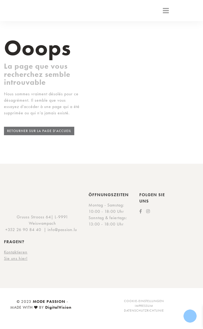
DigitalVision (58, 307)
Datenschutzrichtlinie (144, 310)
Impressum (144, 306)
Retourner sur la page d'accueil (39, 131)
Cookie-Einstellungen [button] (144, 301)
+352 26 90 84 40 (23, 229)
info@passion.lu (62, 229)
